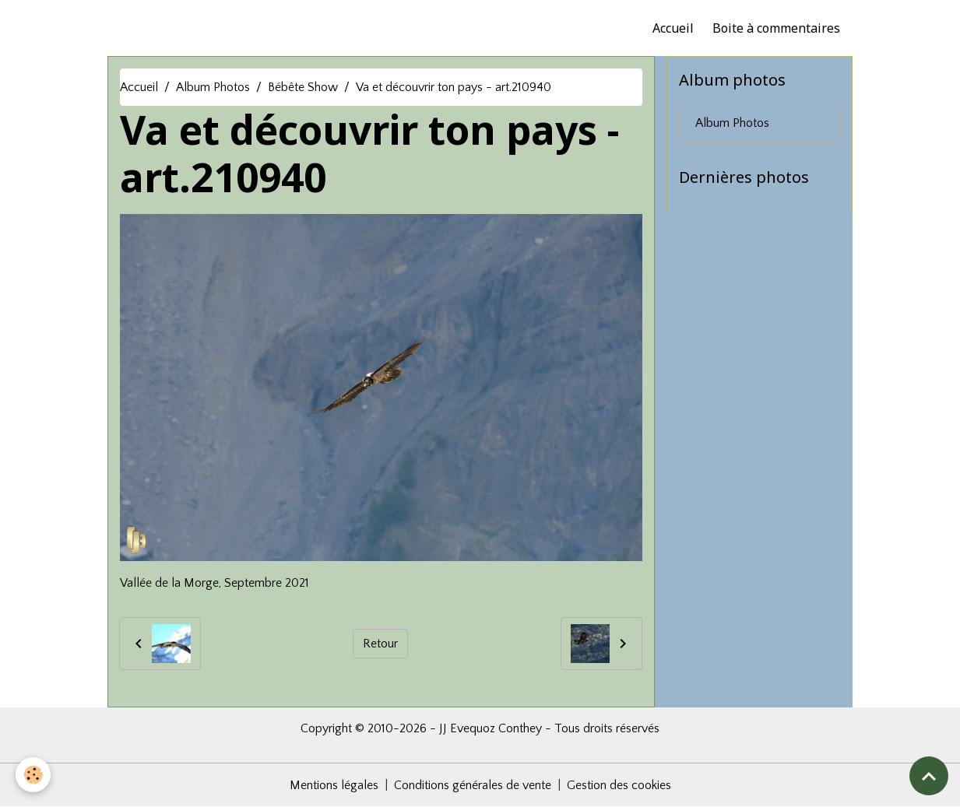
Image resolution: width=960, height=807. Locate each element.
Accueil (673, 28)
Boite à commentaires (776, 28)
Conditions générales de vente (472, 785)
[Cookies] (33, 774)
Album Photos (213, 87)
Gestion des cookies (619, 785)
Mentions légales (334, 785)
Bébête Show (303, 87)
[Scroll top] (928, 775)
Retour (380, 644)
